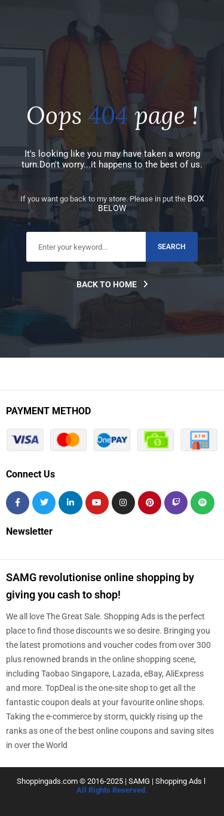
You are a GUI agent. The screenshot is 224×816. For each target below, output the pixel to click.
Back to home (112, 284)
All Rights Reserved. (112, 790)
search (172, 247)
